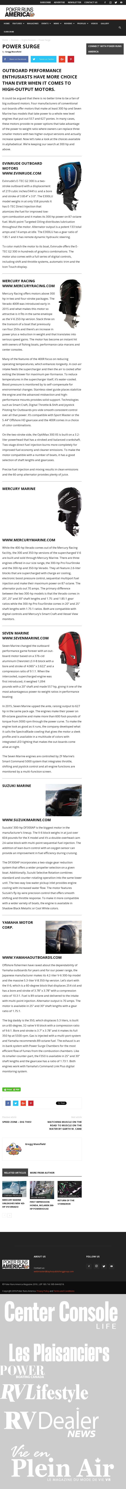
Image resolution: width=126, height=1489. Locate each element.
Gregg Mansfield (13, 51)
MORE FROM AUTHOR (42, 1172)
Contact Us (90, 2)
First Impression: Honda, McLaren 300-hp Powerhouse (42, 1205)
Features (18, 23)
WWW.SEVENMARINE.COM (25, 637)
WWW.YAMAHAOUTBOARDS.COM (32, 957)
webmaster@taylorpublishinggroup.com (54, 1271)
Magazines (33, 23)
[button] (120, 28)
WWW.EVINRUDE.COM (21, 173)
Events (46, 23)
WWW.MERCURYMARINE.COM (28, 539)
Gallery (105, 23)
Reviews (69, 23)
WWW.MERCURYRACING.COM (28, 285)
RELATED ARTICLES (15, 1172)
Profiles (82, 23)
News (58, 23)
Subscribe (45, 2)
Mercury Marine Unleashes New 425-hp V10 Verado (13, 1203)
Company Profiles (12, 1195)
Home (7, 23)
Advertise (59, 2)
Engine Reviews (29, 40)
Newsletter (74, 2)
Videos (94, 23)
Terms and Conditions (64, 1291)
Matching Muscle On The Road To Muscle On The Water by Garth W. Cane (65, 1125)
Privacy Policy (43, 1291)
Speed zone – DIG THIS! (16, 1121)
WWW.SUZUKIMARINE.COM (26, 819)
